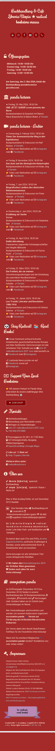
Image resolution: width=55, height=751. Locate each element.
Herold (25, 474)
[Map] (36, 35)
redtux (7, 744)
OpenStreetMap (16, 464)
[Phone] (42, 35)
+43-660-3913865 (17, 449)
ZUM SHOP (16, 421)
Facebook (19, 170)
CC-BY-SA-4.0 (34, 744)
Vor (7, 65)
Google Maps (32, 464)
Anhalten (10, 65)
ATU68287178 (11, 686)
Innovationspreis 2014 (34, 581)
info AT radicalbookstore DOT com (26, 446)
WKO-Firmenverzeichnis (35, 710)
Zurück (4, 65)
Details (43, 135)
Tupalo (17, 474)
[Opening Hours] (12, 35)
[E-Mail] (30, 35)
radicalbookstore (17, 483)
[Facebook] (24, 35)
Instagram (41, 167)
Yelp (10, 474)
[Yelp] (18, 35)
